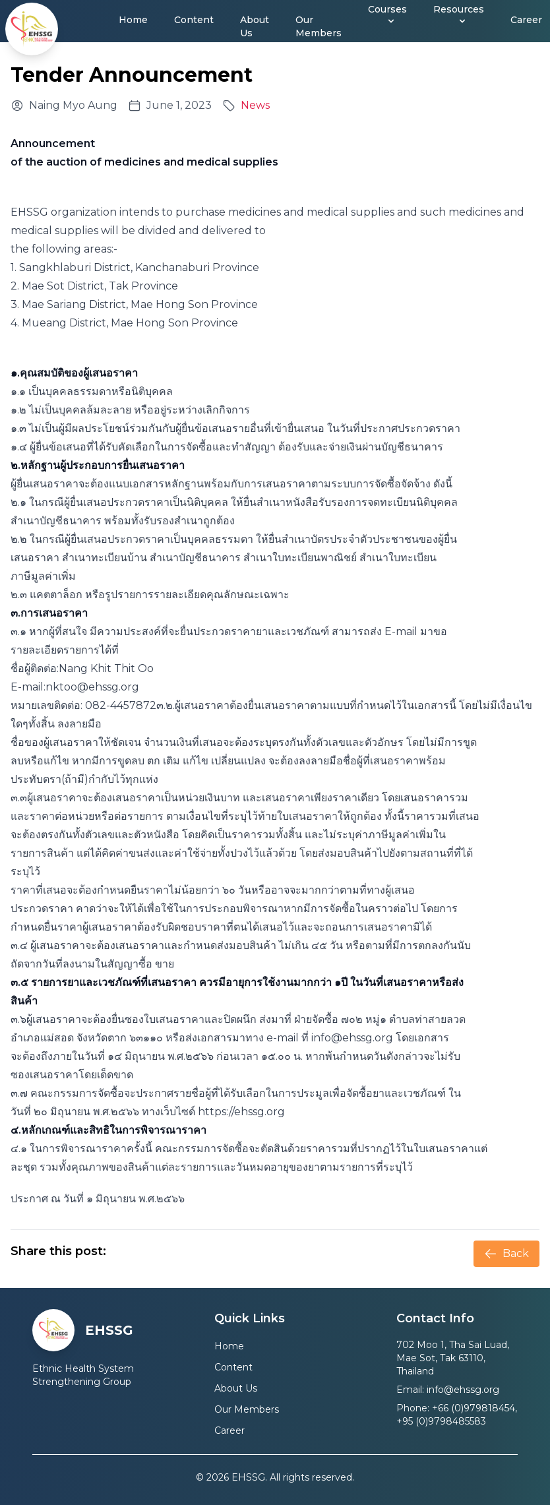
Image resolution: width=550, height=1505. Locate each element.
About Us (254, 26)
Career (526, 20)
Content (194, 20)
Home (133, 20)
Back (506, 1253)
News (255, 105)
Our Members (318, 26)
